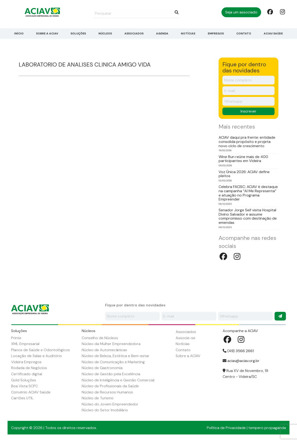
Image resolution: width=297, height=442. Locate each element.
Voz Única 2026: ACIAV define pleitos (244, 174)
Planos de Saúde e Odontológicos (40, 349)
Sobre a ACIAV (47, 33)
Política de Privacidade (226, 427)
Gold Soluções (23, 380)
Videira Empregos (26, 361)
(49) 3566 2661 (238, 350)
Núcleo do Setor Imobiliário (105, 410)
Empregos (216, 33)
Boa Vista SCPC (24, 386)
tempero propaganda (267, 427)
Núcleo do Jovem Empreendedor (110, 404)
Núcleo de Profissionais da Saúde (110, 386)
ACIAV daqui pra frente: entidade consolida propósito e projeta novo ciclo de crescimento (247, 141)
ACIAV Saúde (273, 33)
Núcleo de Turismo (98, 398)
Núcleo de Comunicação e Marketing (113, 361)
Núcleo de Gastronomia (102, 367)
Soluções (78, 33)
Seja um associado (241, 12)
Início (19, 33)
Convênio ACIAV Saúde (31, 392)
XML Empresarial (25, 343)
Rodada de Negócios (29, 367)
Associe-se (185, 337)
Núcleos (105, 33)
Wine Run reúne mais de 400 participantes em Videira (243, 159)
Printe (16, 337)
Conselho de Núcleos (100, 337)
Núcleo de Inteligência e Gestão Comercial (118, 380)
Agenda (162, 33)
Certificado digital (26, 373)
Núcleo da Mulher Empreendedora (111, 343)
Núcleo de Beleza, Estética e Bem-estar (115, 355)
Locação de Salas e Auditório (36, 355)
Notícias (188, 33)
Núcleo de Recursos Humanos (107, 392)
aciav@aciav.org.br (241, 360)
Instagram (282, 11)
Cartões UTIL (22, 398)
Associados (134, 33)
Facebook (269, 11)
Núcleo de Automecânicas (104, 349)
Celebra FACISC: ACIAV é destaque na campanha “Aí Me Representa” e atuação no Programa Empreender (248, 193)
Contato (243, 33)
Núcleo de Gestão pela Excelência (111, 373)
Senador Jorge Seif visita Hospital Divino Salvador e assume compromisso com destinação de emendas (248, 216)
